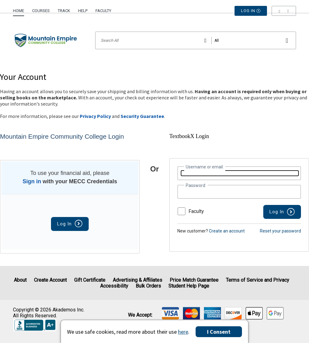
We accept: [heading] (140, 315)
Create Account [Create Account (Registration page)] (50, 280)
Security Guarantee (142, 116)
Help (82, 10)
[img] (170, 313)
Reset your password (280, 230)
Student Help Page (188, 286)
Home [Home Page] (18, 10)
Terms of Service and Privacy (257, 280)
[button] (284, 11)
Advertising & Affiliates (137, 280)
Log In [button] (251, 11)
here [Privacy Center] (183, 331)
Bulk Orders (148, 286)
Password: (196, 185)
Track (64, 10)
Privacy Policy (95, 116)
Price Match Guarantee (194, 280)
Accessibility (114, 286)
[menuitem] (20, 8)
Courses (41, 10)
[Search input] (195, 40)
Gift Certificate (89, 280)
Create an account (227, 230)
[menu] (284, 11)
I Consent (219, 331)
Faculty (103, 10)
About (20, 280)
